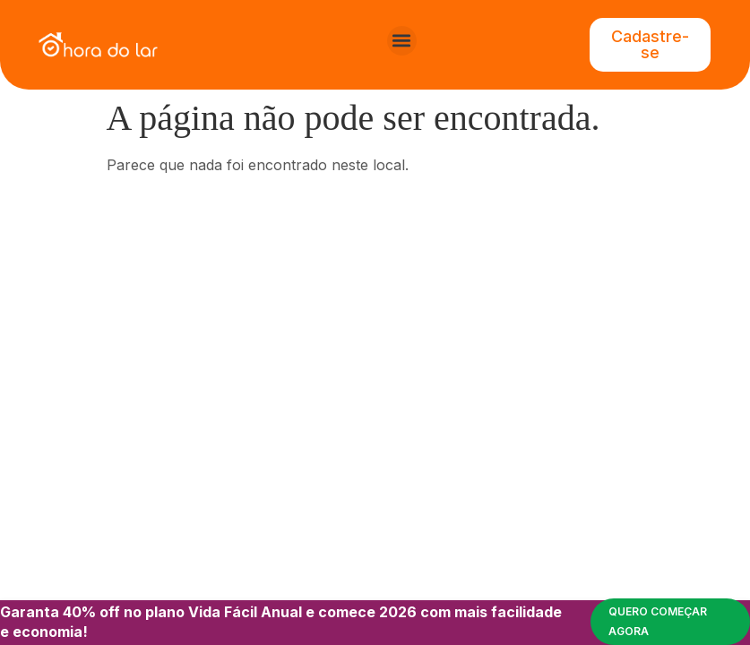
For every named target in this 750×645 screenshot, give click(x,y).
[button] (402, 41)
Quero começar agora (657, 621)
